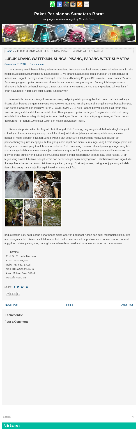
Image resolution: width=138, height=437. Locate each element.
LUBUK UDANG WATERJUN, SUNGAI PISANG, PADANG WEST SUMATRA (66, 59)
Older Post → (128, 304)
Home (9, 51)
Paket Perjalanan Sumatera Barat (69, 13)
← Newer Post (10, 304)
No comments (37, 64)
